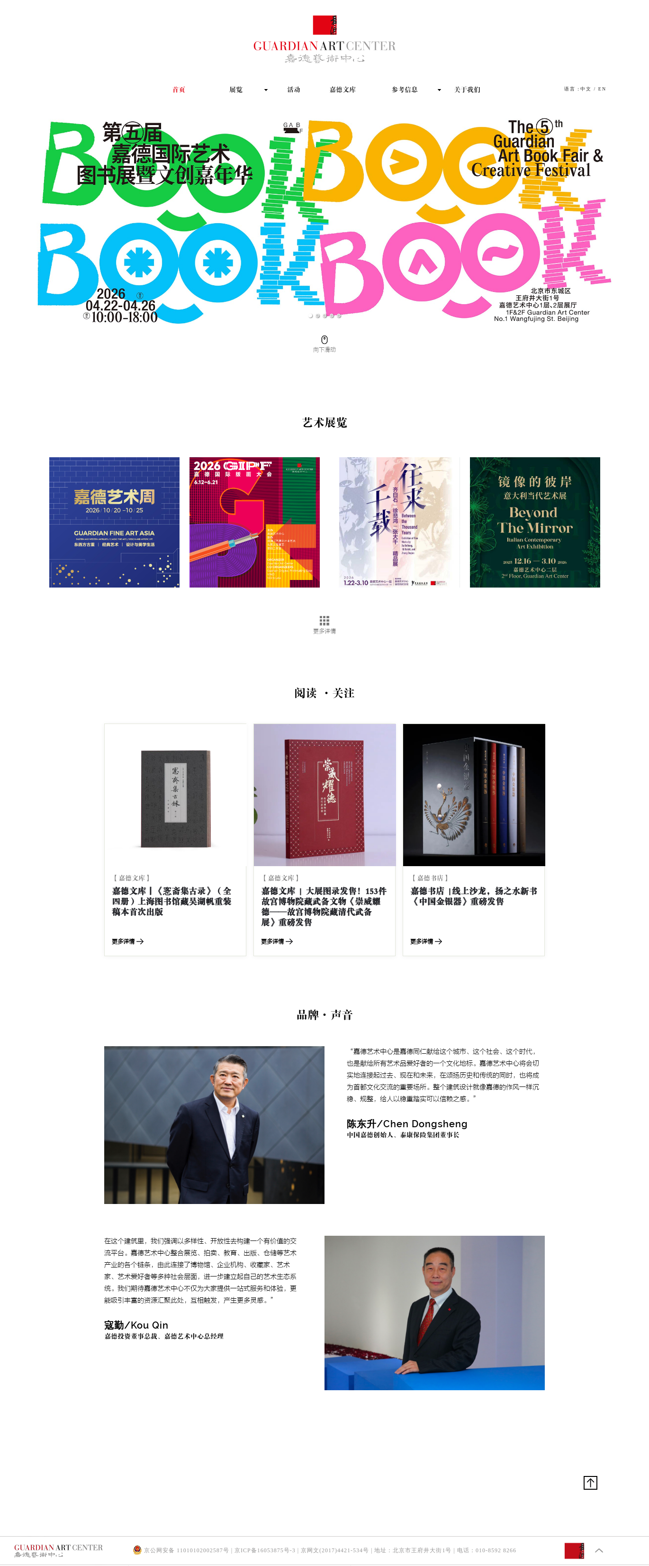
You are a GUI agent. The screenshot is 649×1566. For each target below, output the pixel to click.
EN (602, 88)
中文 (586, 88)
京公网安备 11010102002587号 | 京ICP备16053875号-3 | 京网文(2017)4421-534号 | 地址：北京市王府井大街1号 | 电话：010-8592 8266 (324, 1550)
